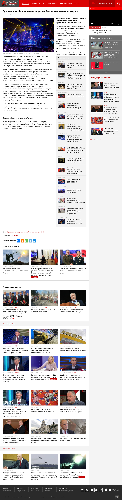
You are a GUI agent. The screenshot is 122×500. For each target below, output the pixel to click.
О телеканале (7, 491)
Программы (52, 3)
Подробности (38, 3)
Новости (25, 3)
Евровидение (11, 232)
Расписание (34, 488)
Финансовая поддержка (66, 491)
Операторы (20, 488)
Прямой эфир (35, 491)
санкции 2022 (39, 232)
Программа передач (69, 3)
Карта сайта (62, 497)
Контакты (5, 488)
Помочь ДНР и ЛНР (106, 3)
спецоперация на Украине (25, 232)
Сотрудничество (21, 491)
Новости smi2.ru (9, 324)
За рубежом (15, 236)
